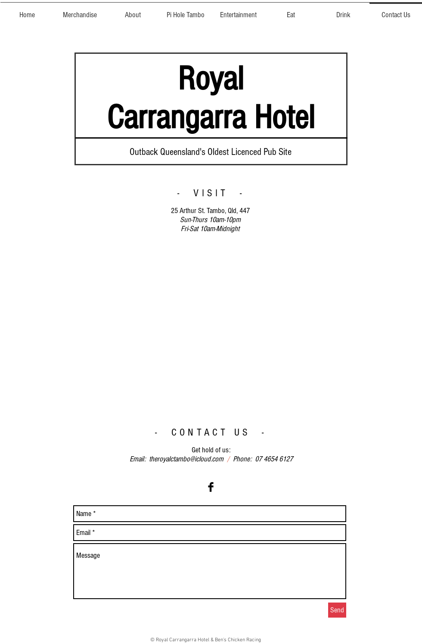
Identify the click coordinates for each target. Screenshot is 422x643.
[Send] (337, 610)
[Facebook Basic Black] (211, 487)
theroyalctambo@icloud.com (186, 459)
